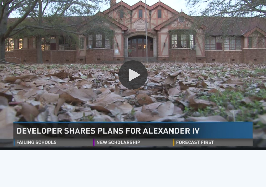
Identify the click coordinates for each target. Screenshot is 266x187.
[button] (133, 74)
